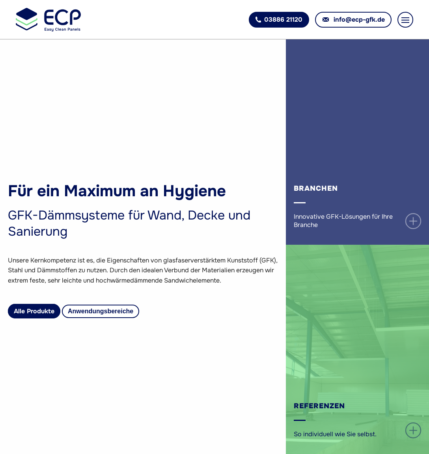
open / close (413, 221)
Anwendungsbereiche (100, 311)
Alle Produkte (34, 311)
